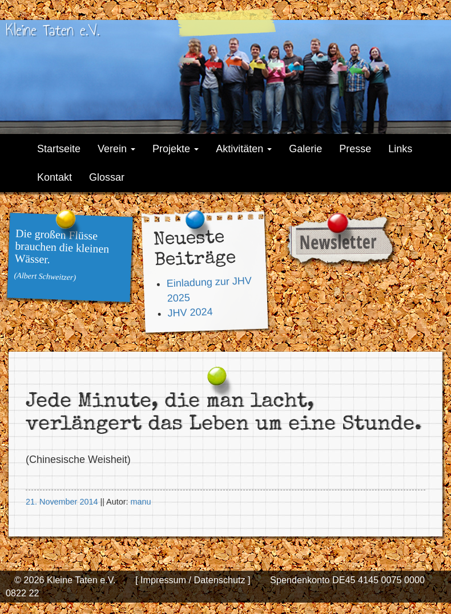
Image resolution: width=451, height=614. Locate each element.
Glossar (106, 177)
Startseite (58, 148)
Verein (116, 148)
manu (140, 501)
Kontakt (54, 177)
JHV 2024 (190, 312)
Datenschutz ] (220, 580)
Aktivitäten (244, 148)
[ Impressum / (163, 580)
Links (400, 148)
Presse (355, 148)
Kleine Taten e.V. (52, 30)
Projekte (175, 148)
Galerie (305, 148)
